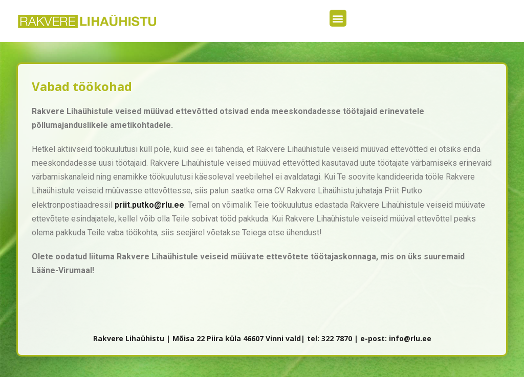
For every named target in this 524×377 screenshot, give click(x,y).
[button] (338, 18)
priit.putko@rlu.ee (149, 205)
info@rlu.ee (410, 338)
